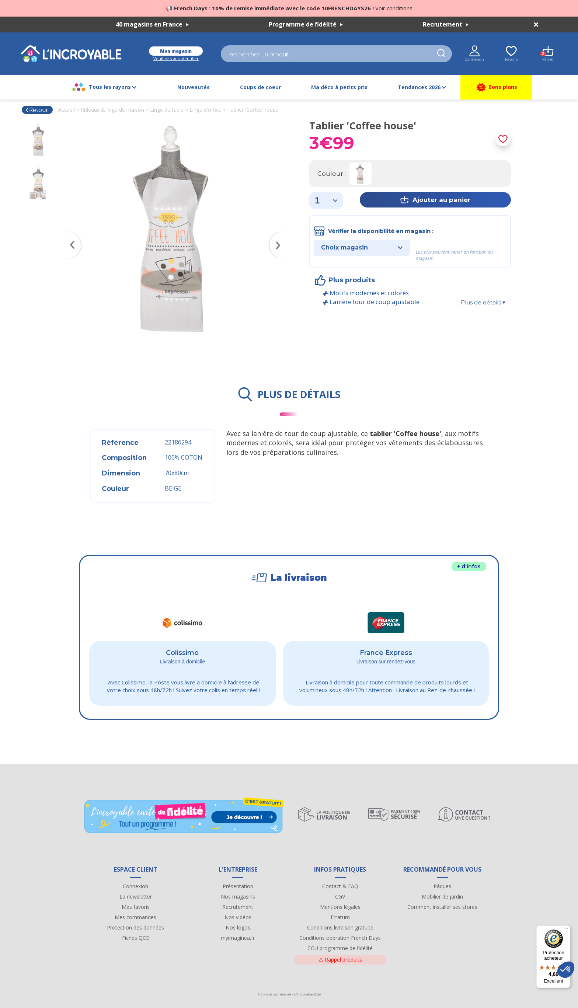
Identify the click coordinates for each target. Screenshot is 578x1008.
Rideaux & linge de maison (112, 109)
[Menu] (566, 929)
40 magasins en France (152, 24)
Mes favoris (136, 906)
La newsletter (135, 896)
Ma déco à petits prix (339, 87)
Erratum (340, 917)
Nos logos (238, 927)
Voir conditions (393, 8)
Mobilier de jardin (442, 896)
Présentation (238, 886)
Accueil (66, 109)
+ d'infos (469, 566)
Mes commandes (135, 917)
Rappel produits (340, 959)
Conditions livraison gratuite (340, 927)
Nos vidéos (237, 917)
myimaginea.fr (238, 937)
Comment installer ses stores (442, 906)
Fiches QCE (135, 937)
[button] (566, 970)
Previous (70, 234)
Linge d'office (205, 109)
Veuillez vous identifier (176, 58)
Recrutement (446, 24)
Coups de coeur (260, 87)
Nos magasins (238, 896)
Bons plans (496, 87)
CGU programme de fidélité (340, 948)
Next (279, 234)
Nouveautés (193, 87)
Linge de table (167, 109)
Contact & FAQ (340, 886)
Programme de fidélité (306, 24)
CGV (340, 896)
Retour (36, 110)
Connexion (135, 886)
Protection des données (135, 927)
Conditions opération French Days (340, 937)
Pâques (442, 886)
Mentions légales (340, 906)
